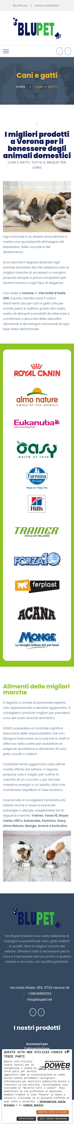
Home (21, 87)
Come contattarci (46, 6)
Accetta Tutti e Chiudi (52, 1112)
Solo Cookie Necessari (53, 1118)
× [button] (68, 1051)
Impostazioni (26, 1118)
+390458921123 (39, 993)
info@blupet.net (39, 999)
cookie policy (33, 1105)
